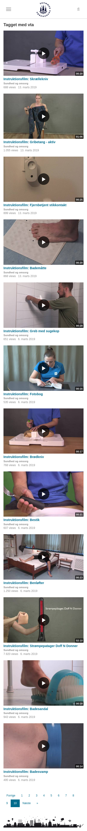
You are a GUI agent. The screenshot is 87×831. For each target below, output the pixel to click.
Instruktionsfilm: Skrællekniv (25, 79)
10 (15, 803)
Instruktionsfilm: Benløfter (23, 583)
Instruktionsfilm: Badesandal (25, 709)
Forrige (10, 795)
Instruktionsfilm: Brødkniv (23, 457)
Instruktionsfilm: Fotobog (23, 394)
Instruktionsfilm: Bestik (21, 520)
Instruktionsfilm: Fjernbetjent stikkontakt (34, 205)
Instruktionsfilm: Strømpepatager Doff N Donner (40, 646)
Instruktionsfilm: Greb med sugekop (31, 331)
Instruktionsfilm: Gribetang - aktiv (29, 142)
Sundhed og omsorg (15, 83)
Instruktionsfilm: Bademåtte (24, 268)
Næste (27, 803)
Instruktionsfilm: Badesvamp (25, 772)
